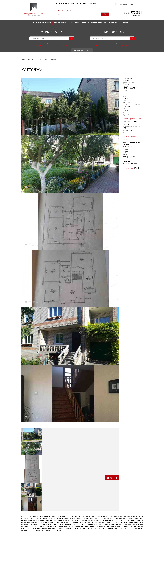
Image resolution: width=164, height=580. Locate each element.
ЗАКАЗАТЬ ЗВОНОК (110, 23)
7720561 (132, 12)
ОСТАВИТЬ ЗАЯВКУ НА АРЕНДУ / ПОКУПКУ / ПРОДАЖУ (71, 23)
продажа (65, 45)
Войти (132, 4)
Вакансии (92, 4)
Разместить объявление (65, 4)
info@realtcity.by (137, 15)
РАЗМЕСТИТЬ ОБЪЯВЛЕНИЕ (42, 23)
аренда (38, 45)
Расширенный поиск (65, 10)
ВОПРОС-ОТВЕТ (96, 23)
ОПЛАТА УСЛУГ (81, 4)
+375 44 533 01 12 (130, 88)
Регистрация (123, 4)
